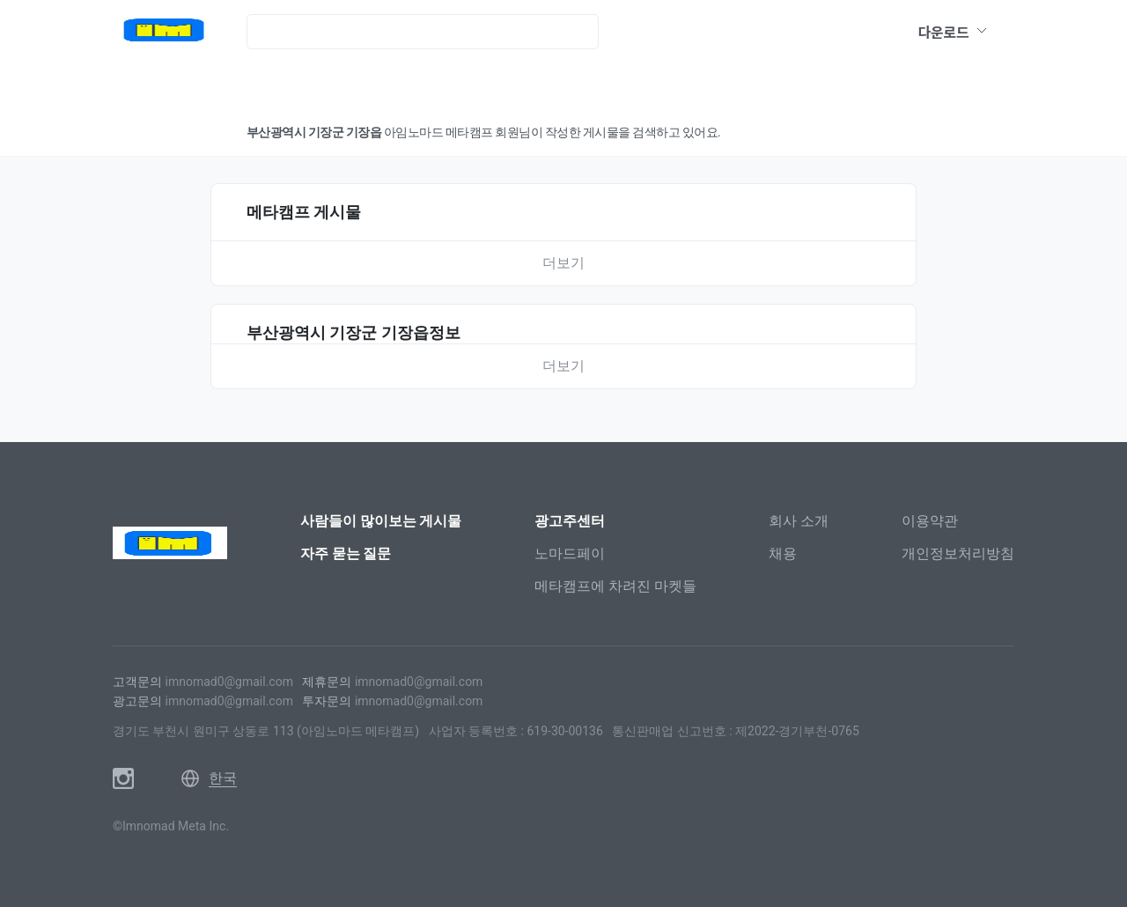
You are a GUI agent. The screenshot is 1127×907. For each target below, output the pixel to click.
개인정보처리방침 (958, 553)
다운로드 (953, 31)
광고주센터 (569, 520)
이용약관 (930, 520)
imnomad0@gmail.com (228, 682)
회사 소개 (799, 520)
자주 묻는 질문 (346, 553)
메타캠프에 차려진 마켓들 (615, 586)
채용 (783, 553)
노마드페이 (569, 553)
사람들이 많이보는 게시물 (381, 520)
